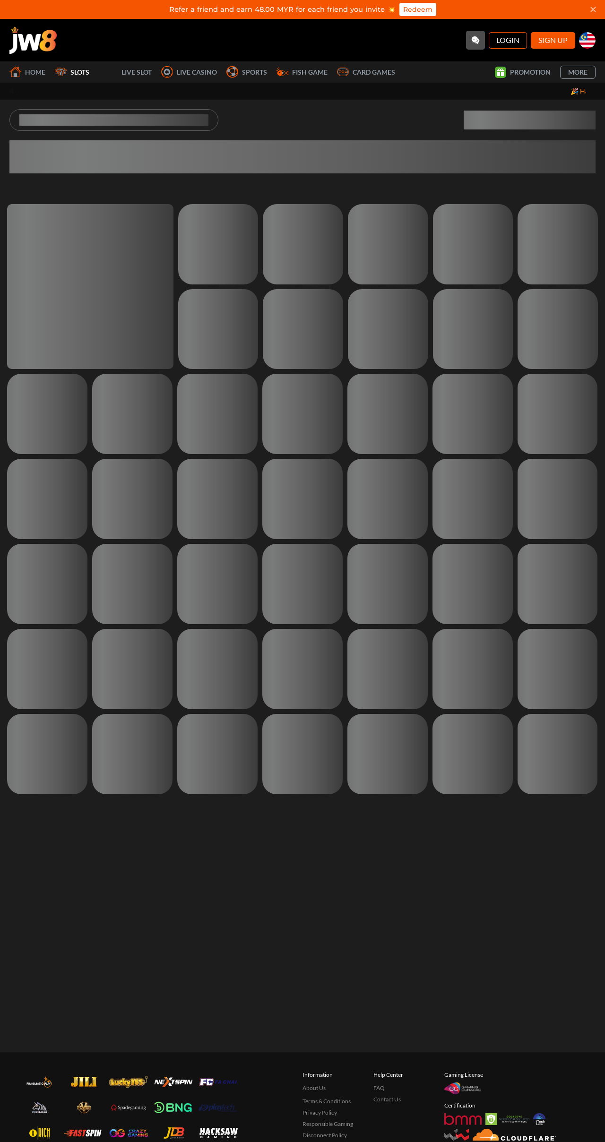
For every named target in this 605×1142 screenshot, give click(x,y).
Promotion (523, 72)
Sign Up (553, 39)
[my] (587, 40)
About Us (314, 1087)
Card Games (366, 72)
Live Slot (125, 72)
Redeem (417, 9)
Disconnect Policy (324, 1135)
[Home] (33, 40)
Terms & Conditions (326, 1101)
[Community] (475, 40)
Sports (246, 72)
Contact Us (387, 1099)
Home (27, 72)
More (578, 72)
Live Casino (189, 72)
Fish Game (302, 72)
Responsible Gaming (327, 1123)
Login (507, 39)
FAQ (379, 1087)
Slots (72, 72)
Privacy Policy (319, 1112)
